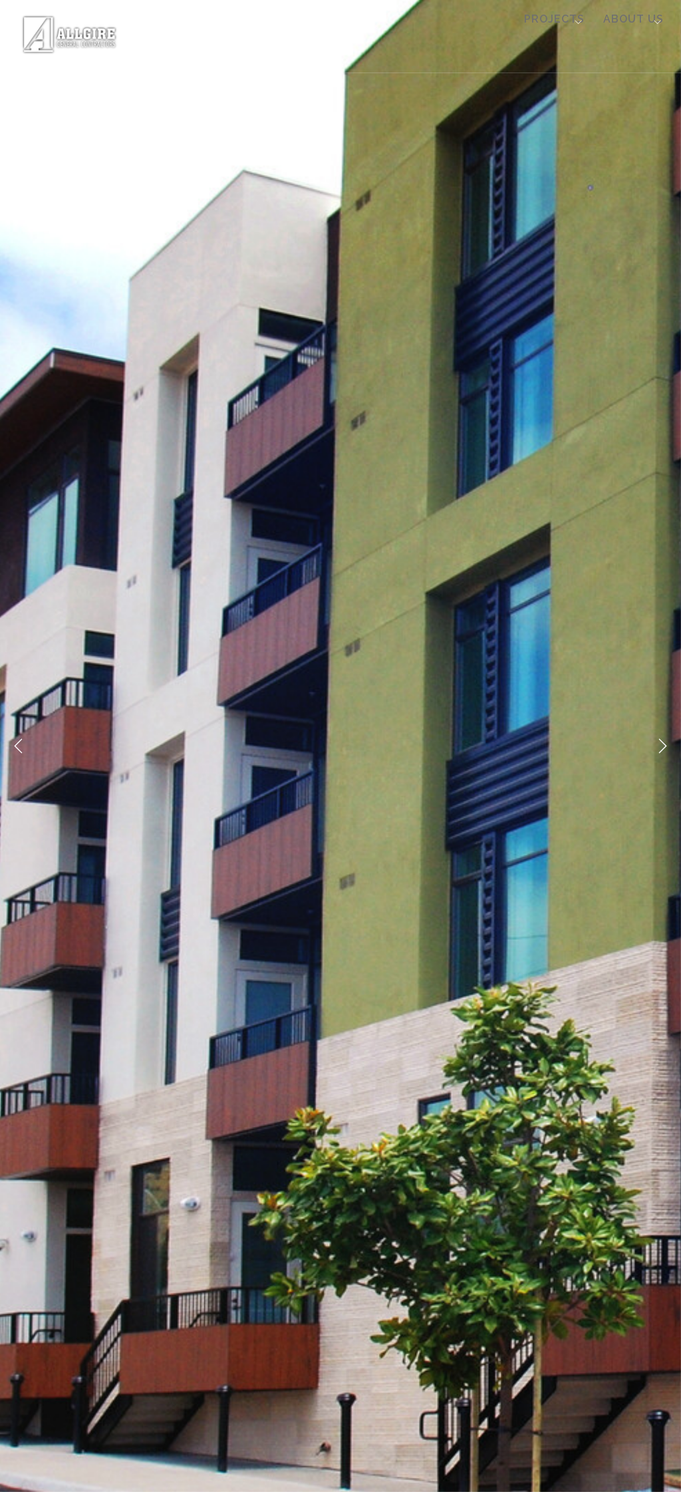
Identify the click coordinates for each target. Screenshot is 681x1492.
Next (662, 746)
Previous (19, 746)
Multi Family (212, 34)
